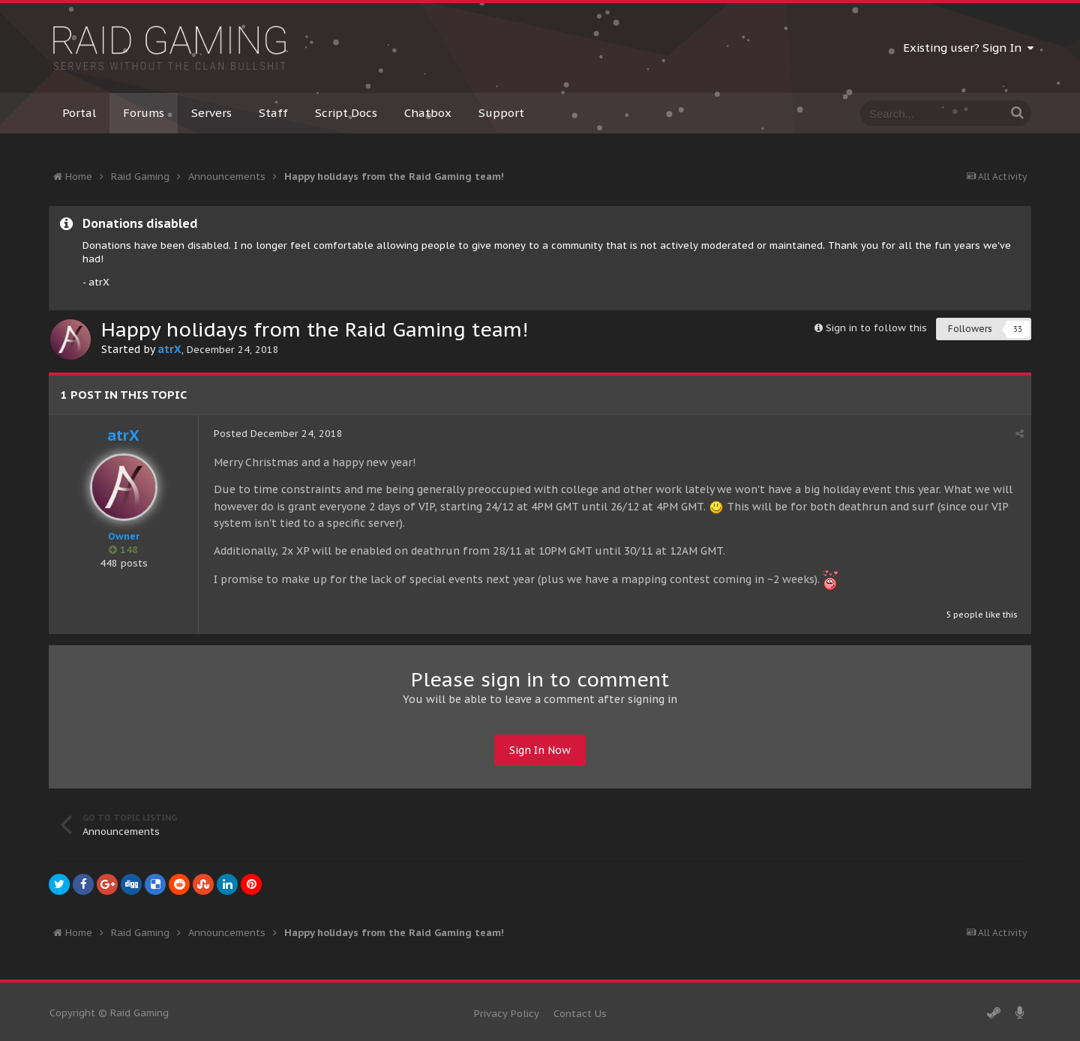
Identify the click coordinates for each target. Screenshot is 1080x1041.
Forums (143, 113)
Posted (278, 433)
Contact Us (580, 1013)
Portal (79, 113)
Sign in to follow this (876, 328)
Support (501, 113)
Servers (211, 113)
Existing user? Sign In (968, 47)
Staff (273, 113)
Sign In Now (540, 750)
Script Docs (346, 113)
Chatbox (428, 113)
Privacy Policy (506, 1013)
